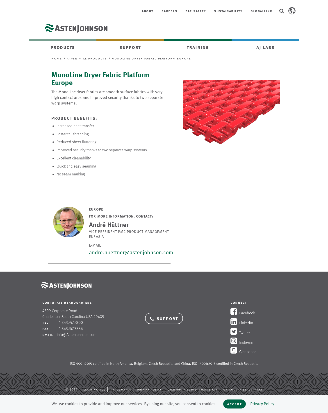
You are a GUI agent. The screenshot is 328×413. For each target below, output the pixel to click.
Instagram (242, 342)
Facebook (242, 313)
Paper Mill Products (86, 58)
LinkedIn (241, 322)
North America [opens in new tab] (121, 363)
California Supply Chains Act (192, 389)
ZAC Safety (195, 11)
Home (56, 58)
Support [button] (164, 318)
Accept (234, 403)
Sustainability (228, 11)
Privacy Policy (149, 389)
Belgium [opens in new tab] (140, 363)
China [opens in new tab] (185, 363)
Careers (170, 11)
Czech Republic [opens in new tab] (160, 363)
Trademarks (121, 389)
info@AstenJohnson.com (76, 334)
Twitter (240, 332)
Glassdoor (243, 351)
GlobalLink (261, 11)
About (147, 11)
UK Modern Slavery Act (243, 389)
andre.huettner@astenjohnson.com (131, 252)
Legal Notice (94, 389)
